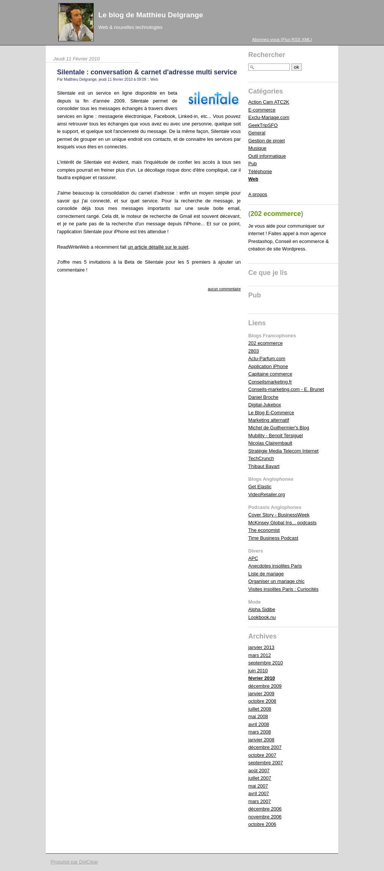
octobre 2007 (262, 755)
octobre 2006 (262, 824)
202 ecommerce (265, 343)
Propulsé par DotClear (74, 862)
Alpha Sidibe (261, 609)
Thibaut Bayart (263, 466)
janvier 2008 (261, 740)
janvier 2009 (261, 693)
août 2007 (259, 770)
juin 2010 (258, 670)
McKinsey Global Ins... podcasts (282, 522)
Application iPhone (268, 366)
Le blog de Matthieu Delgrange (150, 15)
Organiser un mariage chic (276, 581)
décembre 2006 (265, 809)
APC (253, 558)
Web (154, 79)
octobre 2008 (262, 701)
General (257, 133)
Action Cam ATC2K (268, 102)
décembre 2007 (265, 747)
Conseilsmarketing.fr (270, 382)
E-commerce (262, 110)
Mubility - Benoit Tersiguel (275, 435)
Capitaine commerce (270, 374)
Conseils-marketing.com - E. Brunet (286, 389)
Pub (252, 163)
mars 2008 (259, 732)
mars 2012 (259, 655)
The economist (264, 530)
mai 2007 (258, 786)
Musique (257, 148)
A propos (257, 194)
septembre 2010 (265, 663)
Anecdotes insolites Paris (275, 566)
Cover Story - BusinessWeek (278, 515)
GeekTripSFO (263, 125)
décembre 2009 (265, 686)
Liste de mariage (266, 574)
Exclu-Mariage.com (269, 117)
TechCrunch (261, 458)
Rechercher (266, 55)
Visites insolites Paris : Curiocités (283, 589)
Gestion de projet (266, 140)
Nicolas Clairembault (270, 443)
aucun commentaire (224, 289)
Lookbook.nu (262, 617)
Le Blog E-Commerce (271, 412)
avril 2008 (258, 724)
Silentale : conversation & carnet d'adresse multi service (147, 72)
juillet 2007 (259, 778)
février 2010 (261, 678)
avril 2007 (258, 793)
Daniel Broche (263, 397)
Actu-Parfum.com (266, 358)
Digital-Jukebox (264, 405)
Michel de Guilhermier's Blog (278, 427)
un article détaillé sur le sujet (158, 247)
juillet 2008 (259, 709)
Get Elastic (260, 486)
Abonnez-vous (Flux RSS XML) (282, 39)
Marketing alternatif (268, 420)
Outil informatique (267, 156)
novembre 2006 (265, 817)
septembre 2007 (265, 762)
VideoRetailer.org (266, 494)
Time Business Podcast (273, 538)
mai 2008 (258, 716)
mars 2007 (259, 801)
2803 (253, 351)
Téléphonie (260, 171)
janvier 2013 (261, 647)
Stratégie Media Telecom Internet (283, 451)
